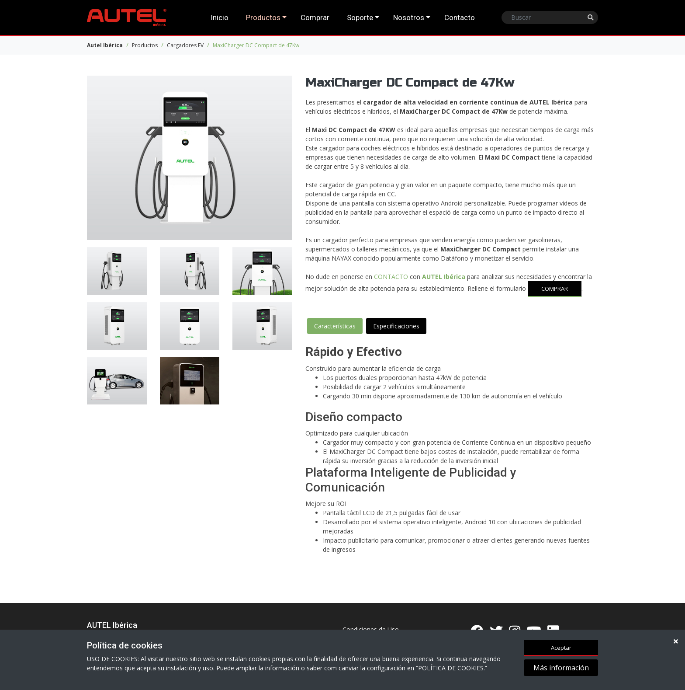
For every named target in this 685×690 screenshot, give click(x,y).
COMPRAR (554, 289)
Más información (561, 668)
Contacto (459, 17)
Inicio (219, 17)
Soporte (360, 17)
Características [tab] (335, 326)
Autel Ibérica (105, 45)
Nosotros (408, 17)
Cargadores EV (185, 45)
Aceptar (561, 648)
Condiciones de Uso (370, 629)
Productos (263, 17)
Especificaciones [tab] (396, 326)
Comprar (315, 17)
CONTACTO (391, 276)
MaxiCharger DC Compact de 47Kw (256, 45)
